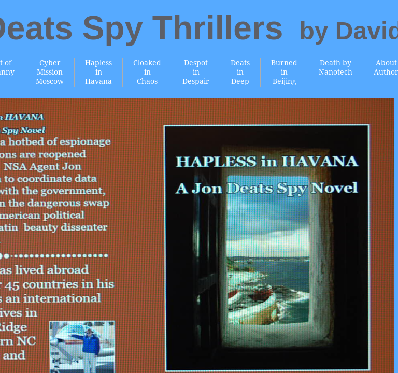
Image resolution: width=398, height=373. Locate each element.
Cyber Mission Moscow (50, 72)
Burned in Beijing (284, 72)
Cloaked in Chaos (147, 72)
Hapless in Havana (98, 72)
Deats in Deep (240, 72)
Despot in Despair (195, 72)
